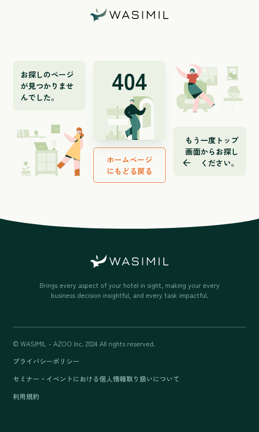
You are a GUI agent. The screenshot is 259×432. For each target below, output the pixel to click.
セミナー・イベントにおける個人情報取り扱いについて (96, 378)
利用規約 (26, 396)
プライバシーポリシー (46, 361)
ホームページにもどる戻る (129, 165)
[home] (129, 15)
